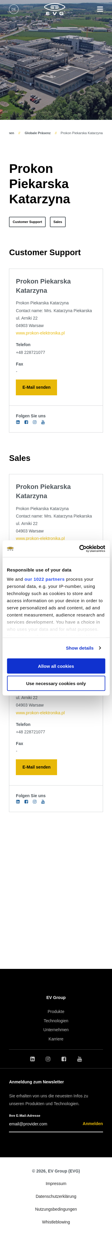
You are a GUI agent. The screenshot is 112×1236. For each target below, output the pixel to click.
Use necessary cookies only (56, 683)
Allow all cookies (56, 665)
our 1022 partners (44, 579)
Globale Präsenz (37, 133)
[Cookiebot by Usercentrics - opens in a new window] (79, 549)
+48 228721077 (30, 352)
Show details (80, 647)
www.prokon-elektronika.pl (40, 333)
